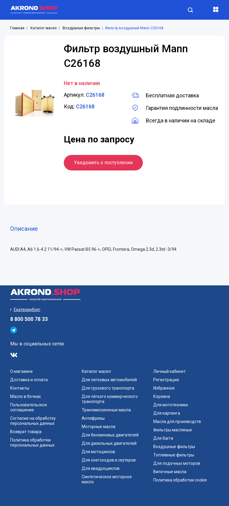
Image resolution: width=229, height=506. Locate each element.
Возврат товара (25, 431)
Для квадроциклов (101, 468)
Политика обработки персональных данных (32, 442)
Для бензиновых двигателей (110, 435)
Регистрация (166, 379)
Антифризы (93, 418)
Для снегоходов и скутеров (109, 460)
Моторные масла (98, 426)
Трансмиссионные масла (106, 409)
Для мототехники (170, 404)
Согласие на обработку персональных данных (33, 421)
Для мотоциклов (98, 451)
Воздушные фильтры (81, 28)
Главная (17, 28)
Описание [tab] (24, 228)
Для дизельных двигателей (109, 443)
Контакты (19, 388)
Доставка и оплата (29, 379)
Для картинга (166, 413)
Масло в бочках (25, 396)
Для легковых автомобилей (109, 379)
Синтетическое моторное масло (107, 479)
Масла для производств (177, 421)
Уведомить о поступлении (103, 162)
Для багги (163, 438)
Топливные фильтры (173, 455)
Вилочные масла (169, 471)
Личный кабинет (169, 371)
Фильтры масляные (172, 429)
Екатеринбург (27, 309)
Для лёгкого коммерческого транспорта (110, 399)
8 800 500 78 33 (29, 319)
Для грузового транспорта (108, 388)
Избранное (164, 388)
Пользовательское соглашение (28, 407)
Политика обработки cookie (180, 480)
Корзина (161, 396)
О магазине (21, 371)
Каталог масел (43, 28)
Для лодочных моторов (176, 463)
